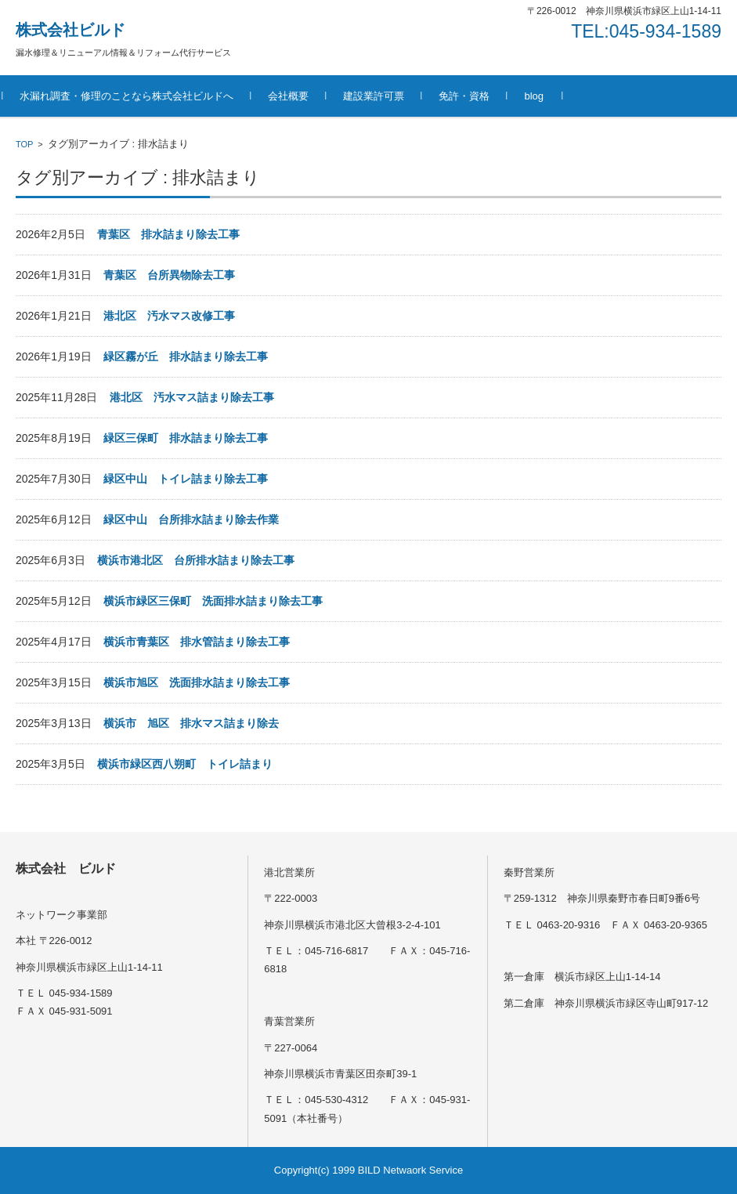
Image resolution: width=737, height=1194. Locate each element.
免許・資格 (477, 96)
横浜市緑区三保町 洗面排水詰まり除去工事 (213, 601)
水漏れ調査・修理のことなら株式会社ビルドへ (140, 96)
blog (547, 96)
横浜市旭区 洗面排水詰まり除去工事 (202, 682)
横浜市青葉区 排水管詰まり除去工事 (196, 641)
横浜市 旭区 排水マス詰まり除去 (191, 723)
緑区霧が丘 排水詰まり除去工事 (185, 356)
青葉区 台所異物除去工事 (169, 275)
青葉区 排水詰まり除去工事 (168, 234)
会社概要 (301, 96)
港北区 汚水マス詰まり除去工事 (192, 397)
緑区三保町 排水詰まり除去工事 (185, 438)
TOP (24, 144)
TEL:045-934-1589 (646, 31)
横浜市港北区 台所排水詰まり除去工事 (195, 560)
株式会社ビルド (70, 29)
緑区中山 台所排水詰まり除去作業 (191, 519)
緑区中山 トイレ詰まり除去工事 (185, 478)
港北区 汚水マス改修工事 (169, 315)
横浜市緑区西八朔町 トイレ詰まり (185, 764)
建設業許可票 (386, 96)
